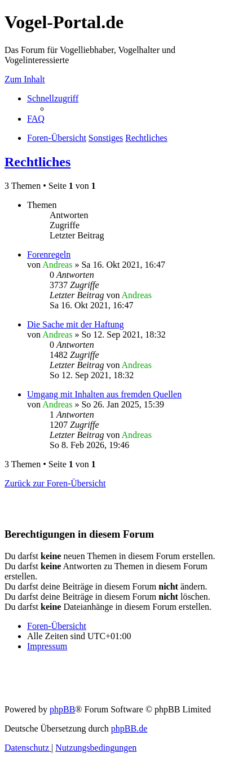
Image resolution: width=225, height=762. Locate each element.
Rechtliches (37, 161)
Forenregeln (48, 254)
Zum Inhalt (25, 79)
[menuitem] (36, 118)
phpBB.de (129, 728)
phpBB (62, 709)
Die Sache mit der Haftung (75, 324)
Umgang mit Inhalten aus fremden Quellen (104, 394)
